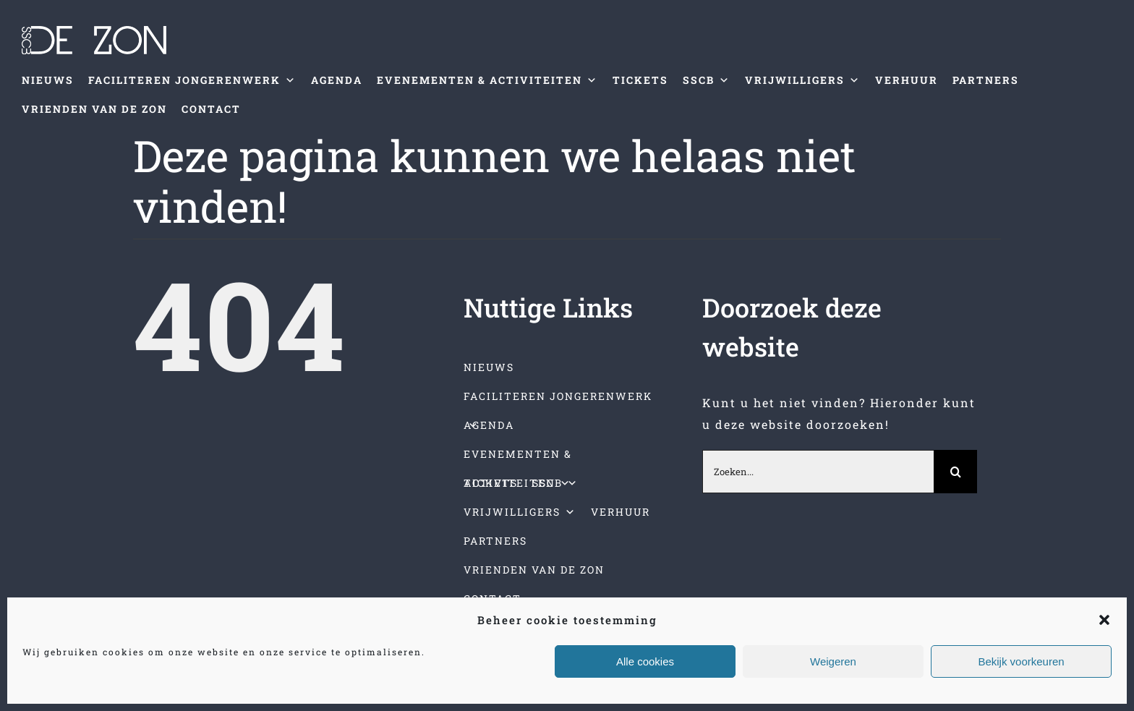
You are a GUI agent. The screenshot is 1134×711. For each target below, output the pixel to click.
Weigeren (833, 661)
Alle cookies (645, 661)
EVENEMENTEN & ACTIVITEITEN (487, 80)
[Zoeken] (955, 471)
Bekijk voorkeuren (1021, 661)
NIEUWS (48, 80)
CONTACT (211, 109)
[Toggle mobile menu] (1104, 145)
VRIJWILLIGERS (803, 80)
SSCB (706, 80)
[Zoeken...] (818, 471)
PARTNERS (985, 80)
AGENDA (336, 80)
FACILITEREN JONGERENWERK (192, 80)
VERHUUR (906, 80)
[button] (1104, 620)
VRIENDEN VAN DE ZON (94, 109)
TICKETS (640, 80)
